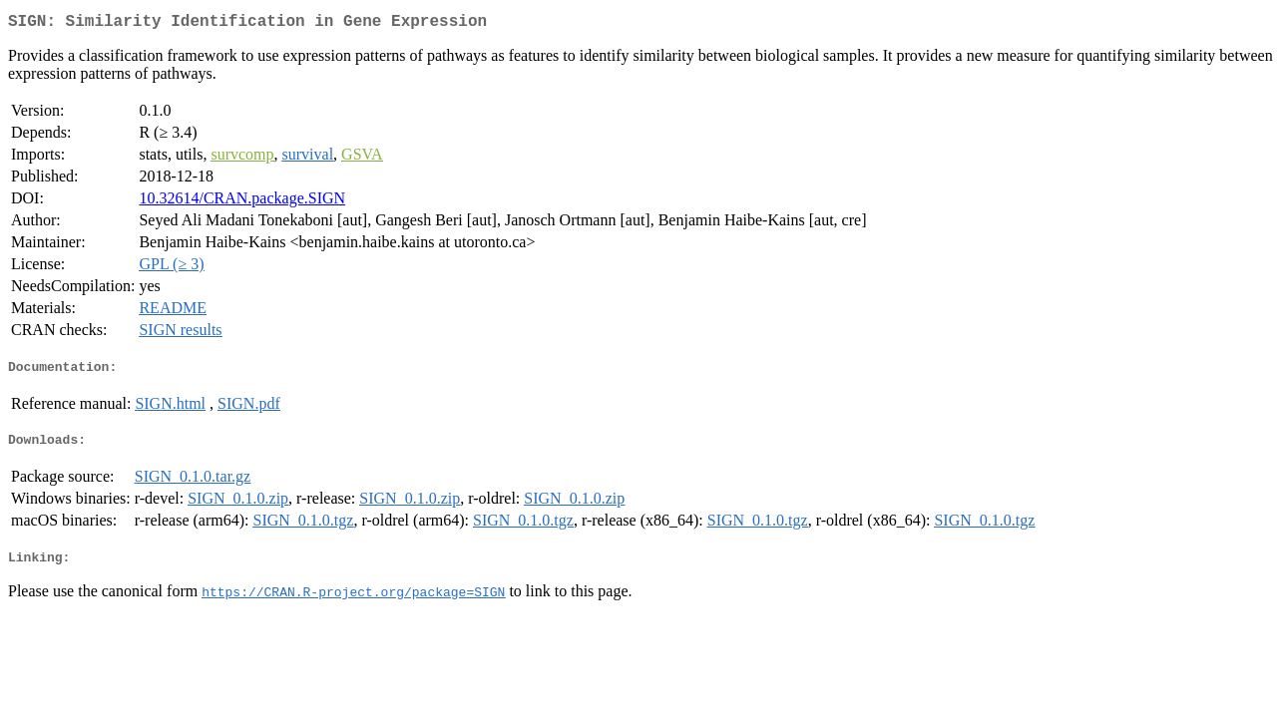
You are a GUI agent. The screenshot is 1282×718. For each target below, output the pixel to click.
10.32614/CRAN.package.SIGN (242, 201)
